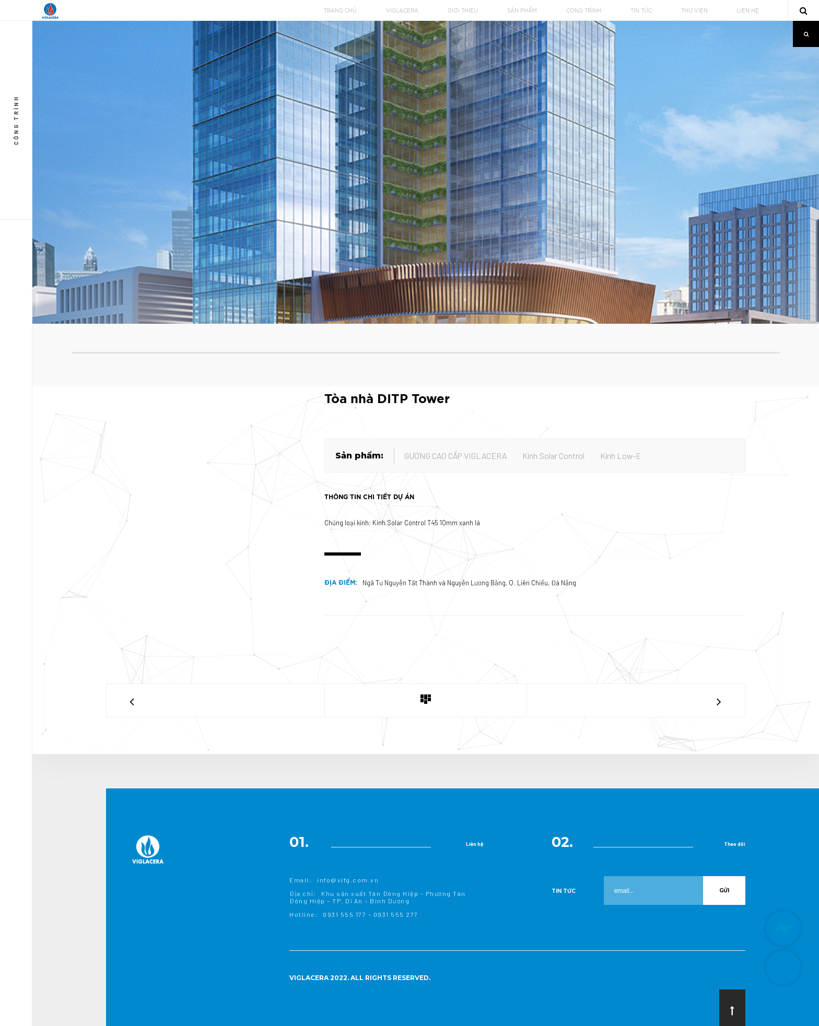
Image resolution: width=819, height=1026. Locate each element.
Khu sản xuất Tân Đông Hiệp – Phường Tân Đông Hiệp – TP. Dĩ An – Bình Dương (377, 897)
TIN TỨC (641, 11)
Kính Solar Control (553, 456)
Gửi (724, 890)
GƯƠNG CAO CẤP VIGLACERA (455, 456)
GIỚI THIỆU (463, 11)
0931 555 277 (395, 914)
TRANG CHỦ (340, 11)
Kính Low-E (620, 456)
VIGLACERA (402, 11)
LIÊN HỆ (748, 11)
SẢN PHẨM (522, 11)
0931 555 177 (344, 914)
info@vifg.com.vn (348, 879)
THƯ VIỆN (694, 11)
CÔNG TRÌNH (583, 11)
